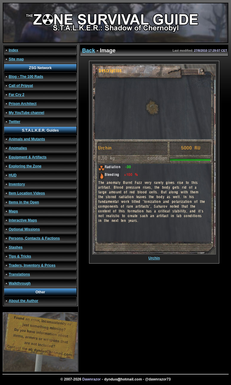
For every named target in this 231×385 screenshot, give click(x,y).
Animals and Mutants (27, 139)
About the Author (23, 301)
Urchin (154, 256)
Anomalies (18, 148)
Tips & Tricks (20, 256)
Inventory (17, 184)
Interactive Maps (23, 220)
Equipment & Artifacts (28, 157)
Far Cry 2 (16, 95)
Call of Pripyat (21, 86)
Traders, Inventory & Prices (32, 265)
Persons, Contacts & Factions (34, 238)
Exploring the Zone (25, 166)
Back (88, 50)
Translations (19, 274)
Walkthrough (20, 283)
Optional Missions (24, 229)
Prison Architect (22, 104)
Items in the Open (24, 202)
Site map (16, 59)
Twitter (14, 122)
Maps (13, 211)
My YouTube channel (26, 113)
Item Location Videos (27, 193)
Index (13, 50)
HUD (13, 175)
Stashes (16, 247)
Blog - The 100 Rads (26, 77)
